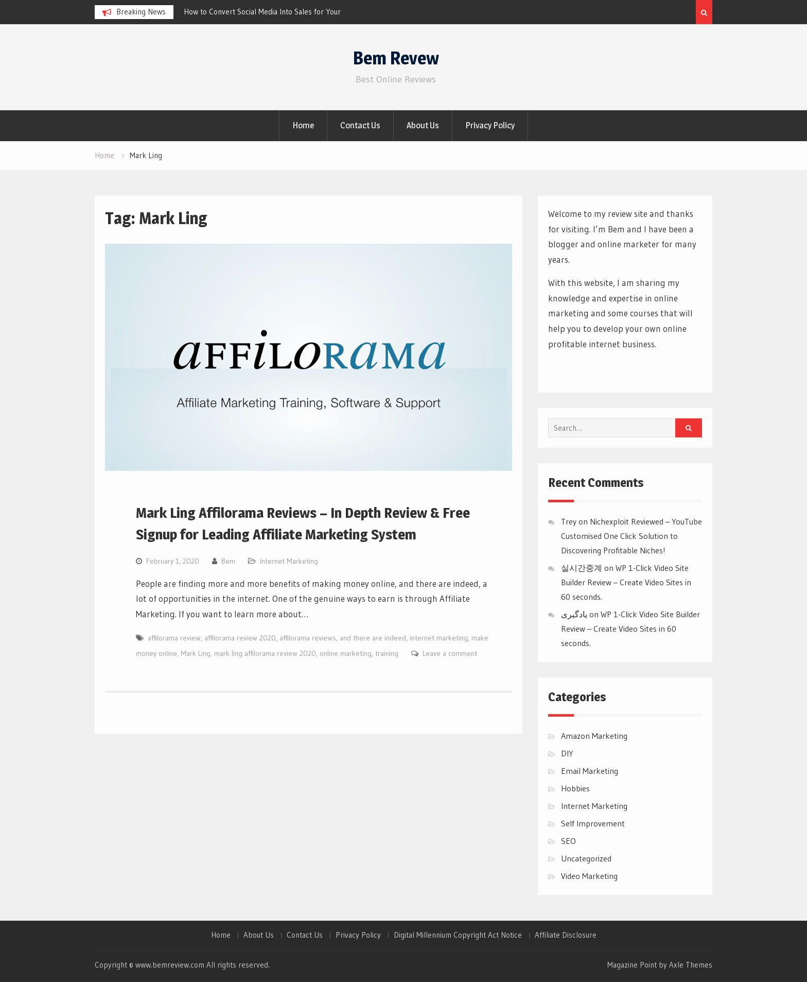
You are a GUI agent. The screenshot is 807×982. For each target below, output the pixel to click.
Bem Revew (396, 58)
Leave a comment (450, 653)
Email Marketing (589, 771)
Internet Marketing (289, 561)
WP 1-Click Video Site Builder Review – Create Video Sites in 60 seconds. (626, 582)
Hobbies (575, 788)
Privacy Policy (490, 125)
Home (303, 125)
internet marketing (439, 637)
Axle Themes (690, 965)
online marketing (346, 653)
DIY (567, 753)
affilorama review (174, 637)
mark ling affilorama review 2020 (265, 653)
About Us (423, 125)
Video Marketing (589, 876)
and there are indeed (373, 637)
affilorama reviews (307, 637)
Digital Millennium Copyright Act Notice (458, 935)
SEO (568, 841)
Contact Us (360, 125)
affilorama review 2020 (240, 637)
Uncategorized (586, 858)
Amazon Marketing (594, 736)
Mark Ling (195, 653)
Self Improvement (593, 823)
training (386, 653)
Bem (228, 561)
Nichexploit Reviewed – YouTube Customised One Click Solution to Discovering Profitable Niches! (631, 535)
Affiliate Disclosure (566, 935)
